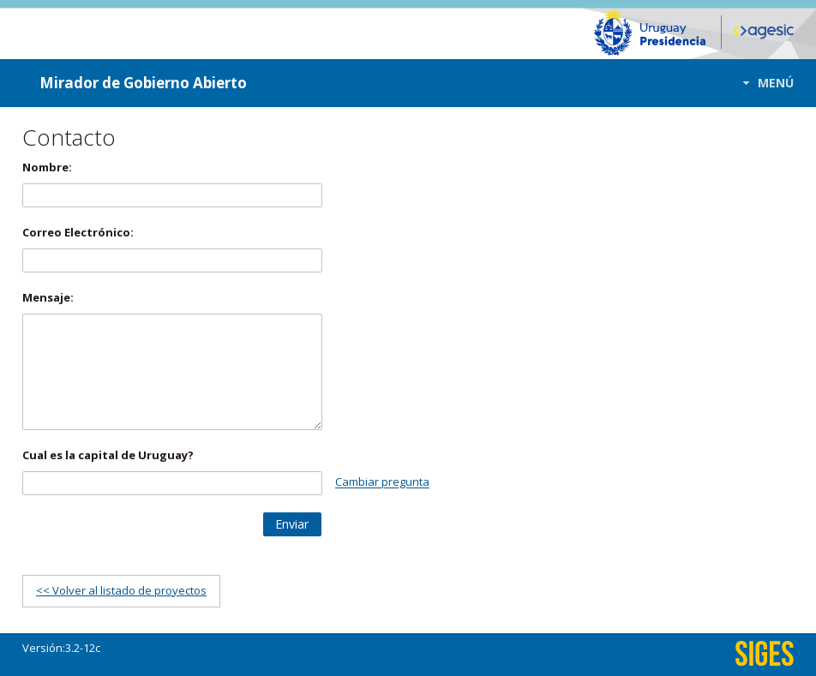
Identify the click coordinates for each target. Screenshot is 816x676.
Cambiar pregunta (382, 482)
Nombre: (47, 167)
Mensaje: (48, 297)
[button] (763, 82)
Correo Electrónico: (78, 232)
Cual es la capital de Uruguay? (108, 455)
